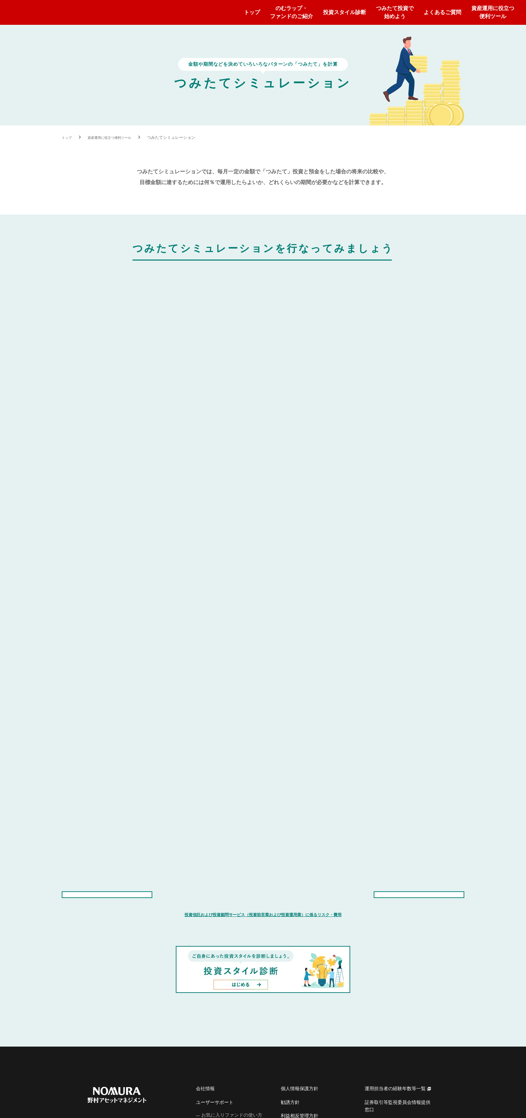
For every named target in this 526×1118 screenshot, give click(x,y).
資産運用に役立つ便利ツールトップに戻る (107, 641)
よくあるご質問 (442, 12)
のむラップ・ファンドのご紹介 (291, 12)
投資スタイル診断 (344, 12)
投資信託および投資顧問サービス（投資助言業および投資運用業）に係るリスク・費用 (263, 670)
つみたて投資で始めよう (395, 12)
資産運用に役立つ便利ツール (492, 12)
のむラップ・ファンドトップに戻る (419, 641)
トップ (252, 12)
